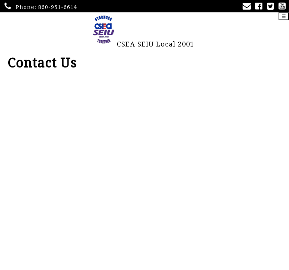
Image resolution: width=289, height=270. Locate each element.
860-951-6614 (57, 7)
